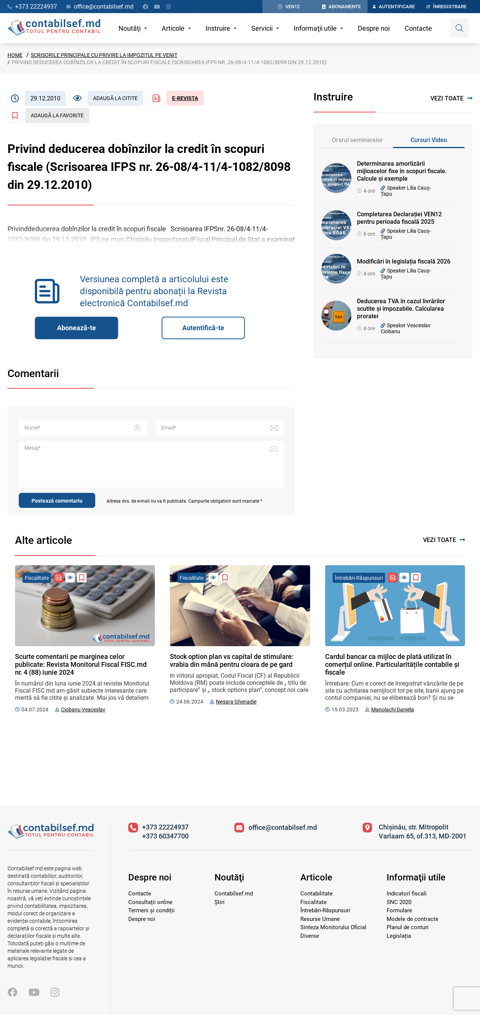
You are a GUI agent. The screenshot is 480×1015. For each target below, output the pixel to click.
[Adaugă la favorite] (48, 115)
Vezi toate (451, 98)
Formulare (399, 910)
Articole (173, 28)
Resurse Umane (320, 919)
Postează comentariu (57, 501)
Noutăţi (129, 28)
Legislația (399, 936)
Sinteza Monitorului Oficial (333, 927)
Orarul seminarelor (357, 140)
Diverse (309, 936)
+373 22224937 (165, 827)
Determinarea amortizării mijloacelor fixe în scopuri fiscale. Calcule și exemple (402, 171)
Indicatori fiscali (407, 893)
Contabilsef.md (233, 893)
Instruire (218, 28)
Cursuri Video (429, 140)
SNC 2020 (399, 902)
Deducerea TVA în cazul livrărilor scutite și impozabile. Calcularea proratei (401, 309)
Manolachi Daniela (392, 710)
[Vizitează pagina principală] (51, 836)
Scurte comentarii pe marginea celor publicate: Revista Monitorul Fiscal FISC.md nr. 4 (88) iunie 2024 (81, 664)
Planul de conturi (408, 927)
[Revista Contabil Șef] (176, 98)
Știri (219, 902)
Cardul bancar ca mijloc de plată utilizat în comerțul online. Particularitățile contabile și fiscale (392, 664)
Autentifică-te (203, 328)
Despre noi (374, 28)
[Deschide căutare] (459, 28)
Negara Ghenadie (236, 702)
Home (15, 55)
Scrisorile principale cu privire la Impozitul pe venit (104, 55)
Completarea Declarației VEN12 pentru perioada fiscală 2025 (399, 218)
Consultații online (150, 902)
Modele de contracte (412, 919)
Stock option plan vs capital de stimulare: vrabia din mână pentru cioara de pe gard (232, 660)
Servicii (262, 28)
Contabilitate (316, 893)
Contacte (418, 28)
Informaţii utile (315, 28)
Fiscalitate (313, 902)
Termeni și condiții (151, 910)
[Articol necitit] (106, 98)
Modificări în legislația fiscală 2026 (403, 261)
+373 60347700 (165, 836)
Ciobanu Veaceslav (83, 710)
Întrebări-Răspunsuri (325, 910)
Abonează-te (76, 328)
